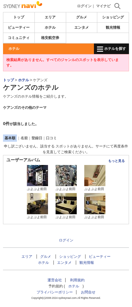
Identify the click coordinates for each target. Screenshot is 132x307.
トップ (18, 17)
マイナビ (103, 6)
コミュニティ (19, 38)
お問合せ (88, 292)
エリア (50, 17)
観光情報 (113, 27)
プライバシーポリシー (55, 292)
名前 (24, 138)
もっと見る (116, 161)
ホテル (50, 27)
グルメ (81, 17)
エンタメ (81, 27)
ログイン (84, 6)
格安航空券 (50, 38)
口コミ (51, 138)
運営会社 (54, 280)
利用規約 (77, 280)
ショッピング (113, 17)
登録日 (36, 138)
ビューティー (19, 27)
